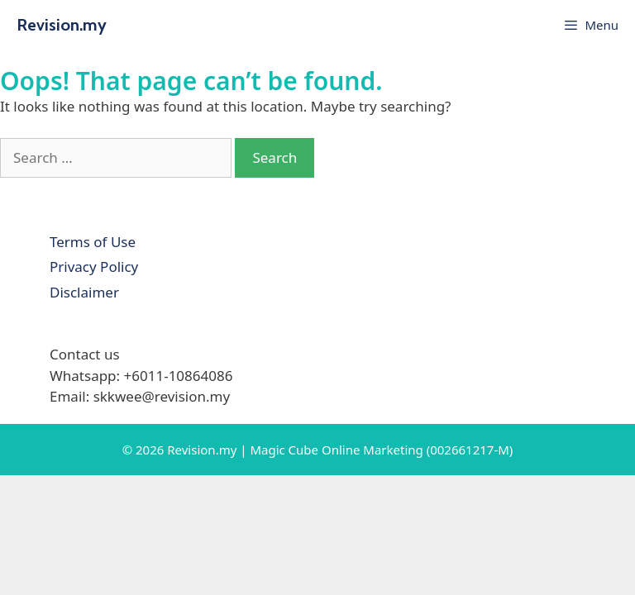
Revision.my (62, 25)
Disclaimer (84, 292)
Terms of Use (93, 241)
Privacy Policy (94, 266)
